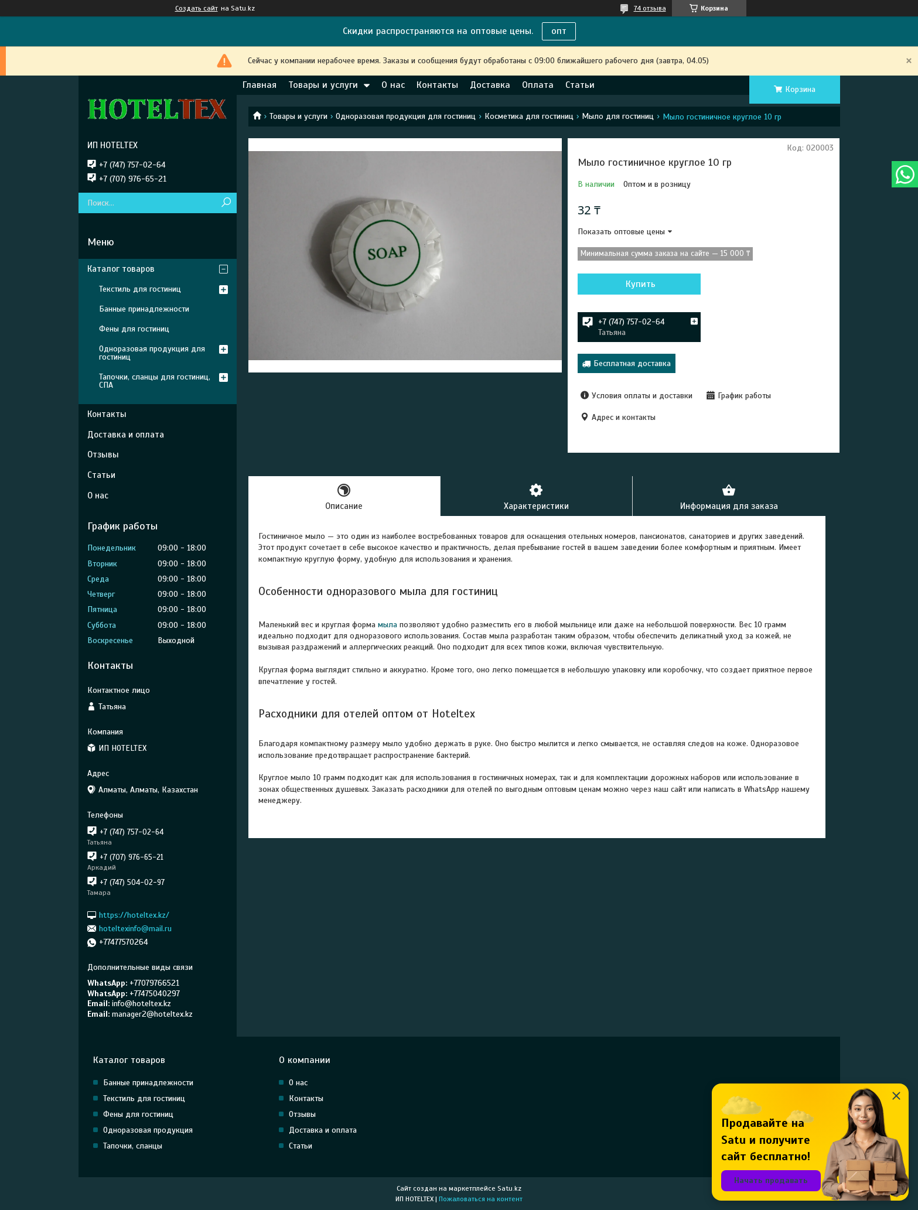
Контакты (437, 85)
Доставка (490, 85)
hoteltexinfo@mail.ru (135, 929)
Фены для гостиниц (134, 329)
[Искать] (226, 203)
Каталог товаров (121, 269)
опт (559, 31)
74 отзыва (650, 8)
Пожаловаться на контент (481, 1199)
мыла (387, 625)
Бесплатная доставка (632, 363)
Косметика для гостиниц (529, 116)
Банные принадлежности (144, 309)
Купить (641, 284)
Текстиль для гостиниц (140, 289)
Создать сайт (196, 8)
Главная (260, 85)
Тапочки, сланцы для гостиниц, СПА (154, 381)
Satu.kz (509, 1188)
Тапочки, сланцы (132, 1146)
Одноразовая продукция (148, 1130)
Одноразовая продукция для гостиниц (406, 116)
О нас (393, 85)
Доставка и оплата (125, 434)
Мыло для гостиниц (618, 116)
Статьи (580, 85)
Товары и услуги (323, 85)
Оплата (538, 85)
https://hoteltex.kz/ (134, 915)
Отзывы (103, 454)
